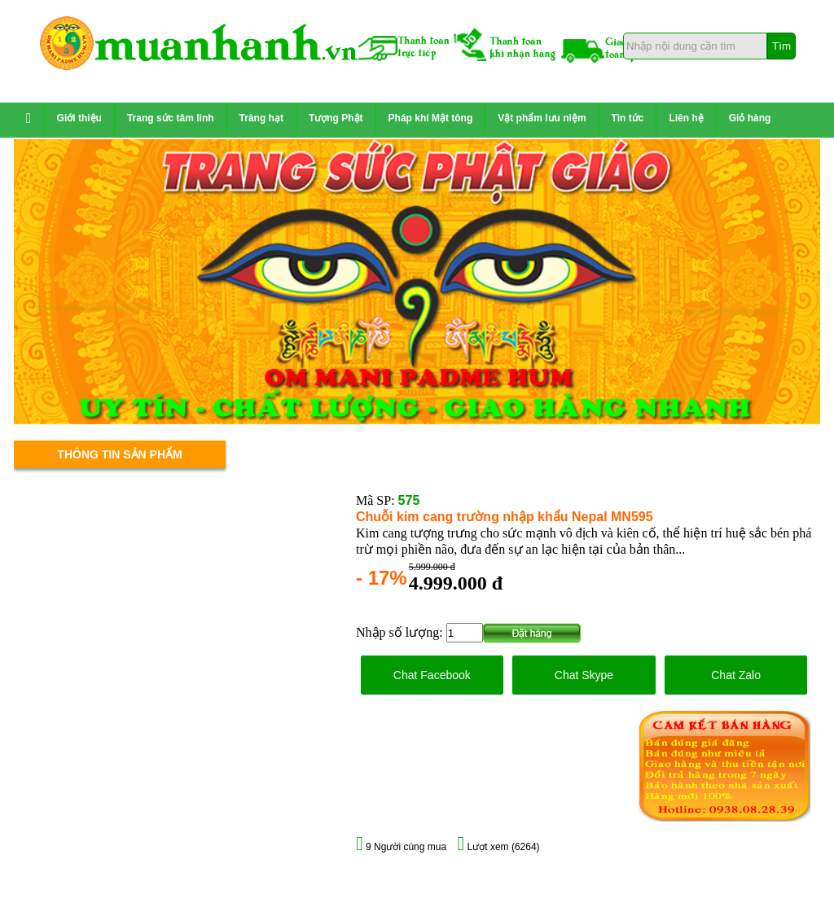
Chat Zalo (736, 675)
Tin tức (628, 118)
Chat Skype (584, 675)
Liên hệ (686, 118)
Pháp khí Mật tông (430, 118)
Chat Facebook (432, 675)
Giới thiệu (79, 118)
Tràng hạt (261, 118)
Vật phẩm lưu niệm (542, 118)
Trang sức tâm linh (170, 118)
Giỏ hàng (750, 118)
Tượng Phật (336, 118)
